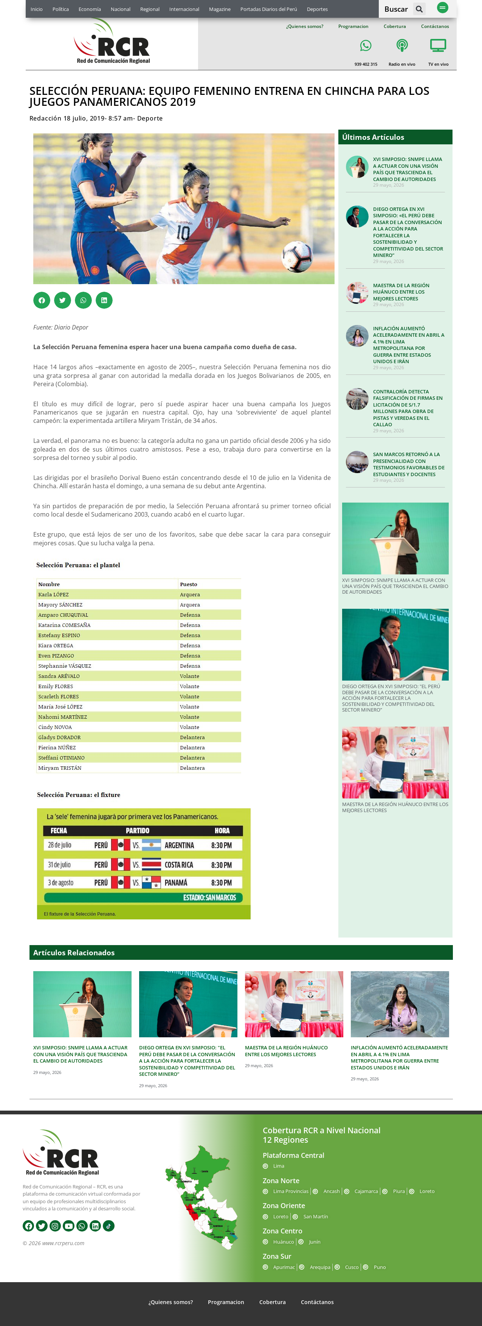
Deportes (317, 9)
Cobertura (395, 26)
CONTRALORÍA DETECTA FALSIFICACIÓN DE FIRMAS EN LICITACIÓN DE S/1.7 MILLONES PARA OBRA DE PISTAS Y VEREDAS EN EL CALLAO (408, 408)
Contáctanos (435, 26)
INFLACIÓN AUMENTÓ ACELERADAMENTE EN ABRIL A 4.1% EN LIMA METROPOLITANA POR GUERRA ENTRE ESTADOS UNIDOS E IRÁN (409, 345)
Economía (90, 9)
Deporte (150, 118)
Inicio (37, 9)
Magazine (220, 9)
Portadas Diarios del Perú (268, 9)
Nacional (120, 9)
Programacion (353, 26)
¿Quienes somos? (304, 26)
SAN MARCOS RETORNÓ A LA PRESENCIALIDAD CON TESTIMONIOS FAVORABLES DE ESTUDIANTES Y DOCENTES (409, 464)
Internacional (184, 9)
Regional (150, 9)
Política (61, 9)
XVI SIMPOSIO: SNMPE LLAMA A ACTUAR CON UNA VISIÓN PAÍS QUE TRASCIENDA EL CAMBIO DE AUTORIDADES (407, 169)
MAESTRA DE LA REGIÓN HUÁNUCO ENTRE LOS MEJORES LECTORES (401, 292)
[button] (419, 9)
